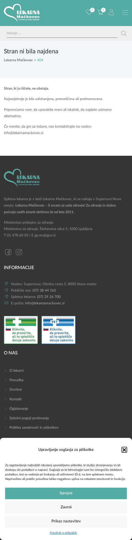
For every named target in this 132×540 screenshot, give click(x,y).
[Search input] (62, 33)
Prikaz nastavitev (66, 521)
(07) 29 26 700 (49, 297)
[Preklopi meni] (125, 13)
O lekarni (16, 371)
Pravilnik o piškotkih (63, 532)
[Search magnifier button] (123, 33)
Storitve (15, 389)
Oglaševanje (18, 409)
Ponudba (16, 380)
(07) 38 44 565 (44, 290)
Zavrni (66, 507)
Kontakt (15, 399)
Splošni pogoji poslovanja (29, 418)
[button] (124, 449)
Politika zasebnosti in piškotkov (34, 427)
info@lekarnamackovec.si (23, 133)
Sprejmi (66, 493)
